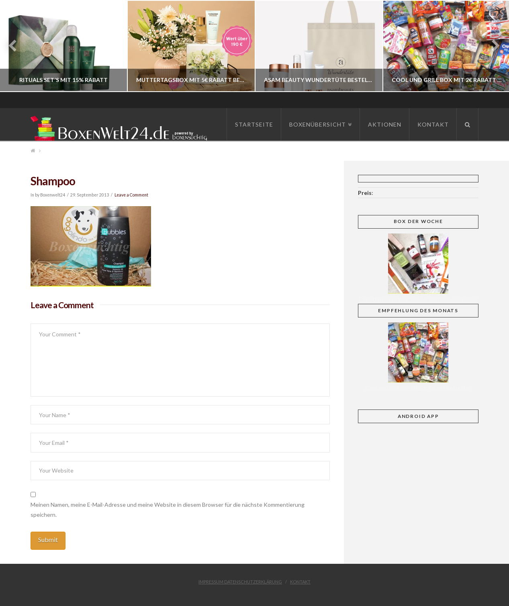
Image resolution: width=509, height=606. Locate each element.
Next (492, 46)
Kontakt (300, 581)
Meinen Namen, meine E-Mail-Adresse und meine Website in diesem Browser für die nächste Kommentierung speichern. (168, 509)
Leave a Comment (131, 194)
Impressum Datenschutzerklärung (240, 581)
